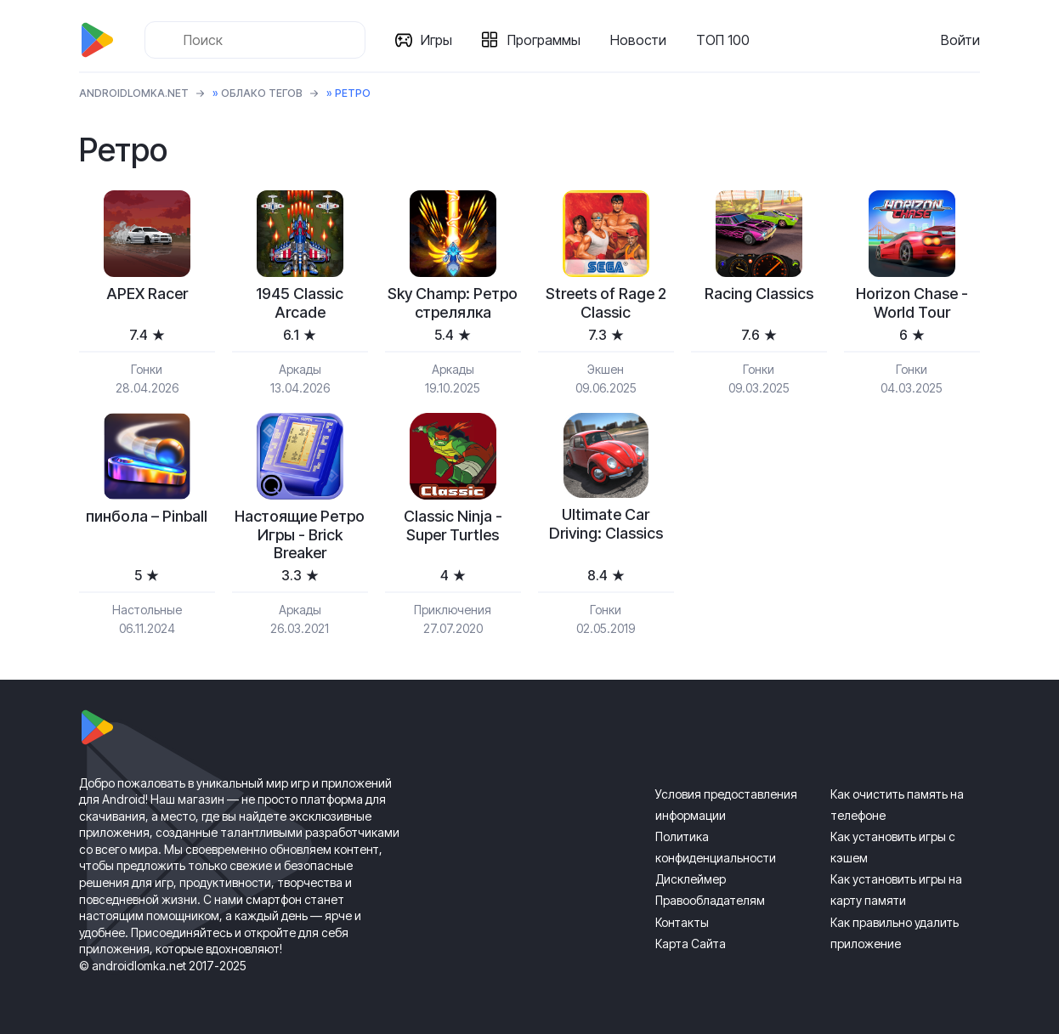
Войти (960, 39)
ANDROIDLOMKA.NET (134, 93)
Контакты (682, 922)
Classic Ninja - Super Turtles (453, 525)
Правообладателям (710, 900)
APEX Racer (147, 293)
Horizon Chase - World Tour (912, 303)
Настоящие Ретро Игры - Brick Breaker (300, 534)
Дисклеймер (690, 879)
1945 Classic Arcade (299, 303)
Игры (436, 39)
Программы (543, 39)
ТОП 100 (723, 39)
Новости (638, 39)
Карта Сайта (690, 943)
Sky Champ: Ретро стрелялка (453, 303)
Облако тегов (262, 93)
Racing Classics (759, 293)
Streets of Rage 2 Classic (606, 303)
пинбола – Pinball (146, 516)
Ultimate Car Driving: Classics (606, 524)
